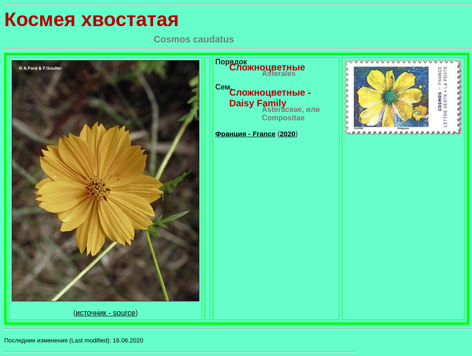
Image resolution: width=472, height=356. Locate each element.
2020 (287, 134)
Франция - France (245, 134)
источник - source (105, 313)
